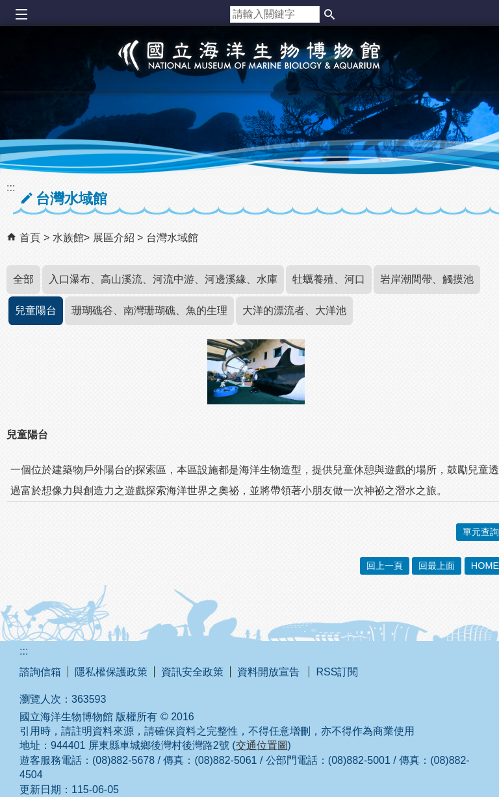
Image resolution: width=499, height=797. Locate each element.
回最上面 (436, 565)
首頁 (29, 237)
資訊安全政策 (192, 671)
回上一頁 (384, 565)
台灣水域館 (172, 237)
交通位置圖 (262, 745)
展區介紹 (115, 237)
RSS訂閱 (337, 671)
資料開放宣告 (269, 671)
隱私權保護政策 (111, 671)
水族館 (68, 237)
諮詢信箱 (40, 671)
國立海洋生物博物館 (249, 69)
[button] (329, 14)
